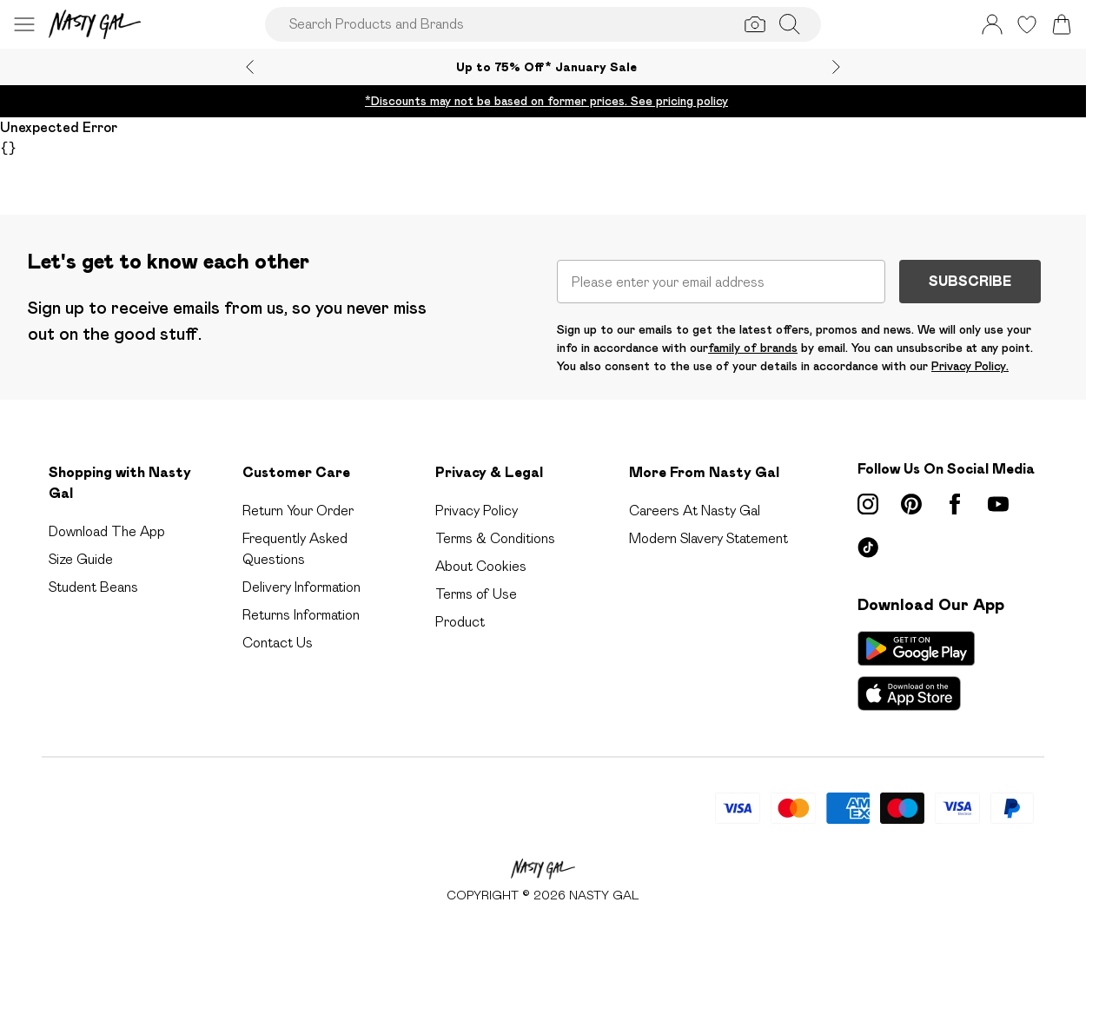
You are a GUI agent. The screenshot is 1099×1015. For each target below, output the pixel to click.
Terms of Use (476, 594)
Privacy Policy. (970, 366)
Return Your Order (298, 510)
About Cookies (480, 566)
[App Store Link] (916, 671)
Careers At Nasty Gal (694, 510)
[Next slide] (836, 67)
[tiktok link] (867, 547)
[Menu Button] (24, 24)
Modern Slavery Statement (708, 538)
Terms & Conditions (495, 538)
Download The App (107, 531)
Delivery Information (301, 587)
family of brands (753, 348)
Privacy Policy (476, 510)
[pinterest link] (911, 504)
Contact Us (277, 642)
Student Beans (93, 587)
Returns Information (301, 614)
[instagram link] (867, 504)
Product (460, 621)
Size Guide (81, 559)
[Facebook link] (954, 504)
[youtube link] (998, 504)
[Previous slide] (250, 67)
